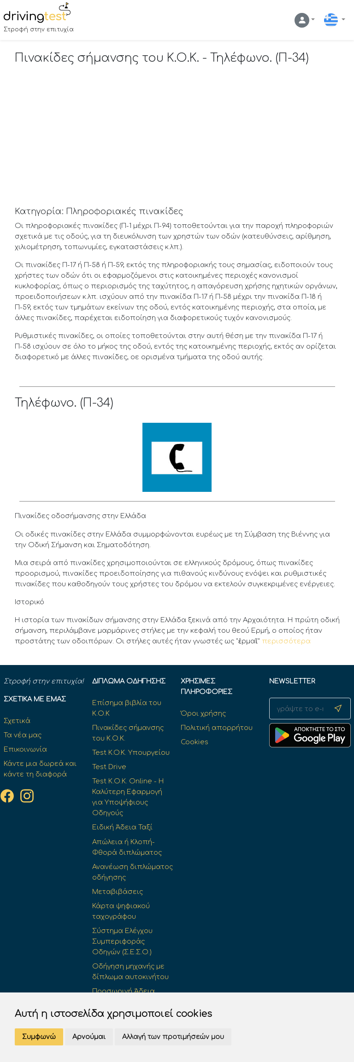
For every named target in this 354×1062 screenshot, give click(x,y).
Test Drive (109, 766)
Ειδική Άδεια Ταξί (122, 827)
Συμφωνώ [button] (39, 1036)
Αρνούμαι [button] (89, 1036)
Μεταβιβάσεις (117, 891)
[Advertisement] (177, 137)
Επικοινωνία (25, 749)
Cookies (194, 742)
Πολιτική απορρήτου (217, 727)
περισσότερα (286, 641)
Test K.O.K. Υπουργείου (131, 752)
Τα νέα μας (22, 735)
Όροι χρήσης (203, 713)
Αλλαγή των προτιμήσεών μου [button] (173, 1036)
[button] (305, 20)
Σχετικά (17, 720)
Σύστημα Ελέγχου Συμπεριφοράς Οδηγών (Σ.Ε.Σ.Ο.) (122, 941)
